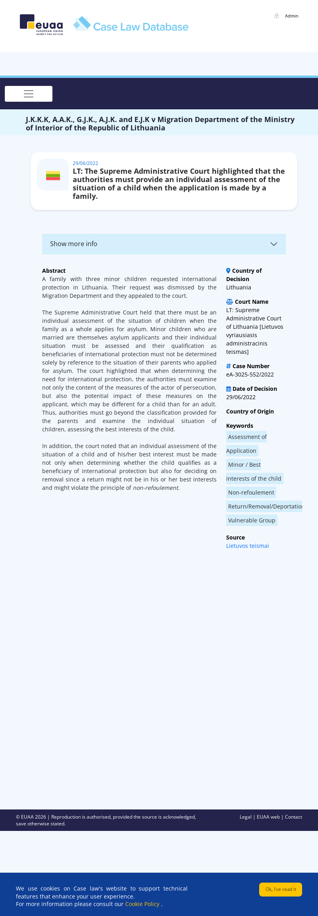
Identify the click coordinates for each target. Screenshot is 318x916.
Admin (292, 16)
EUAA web (269, 816)
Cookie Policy (143, 904)
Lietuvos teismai (247, 545)
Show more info (73, 243)
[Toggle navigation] (28, 94)
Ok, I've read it (281, 889)
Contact (293, 816)
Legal (246, 816)
